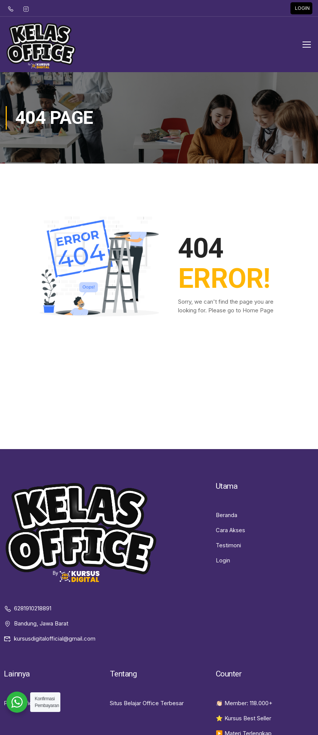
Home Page (258, 317)
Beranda (226, 521)
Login (223, 567)
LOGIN (302, 10)
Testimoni (228, 552)
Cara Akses (231, 536)
